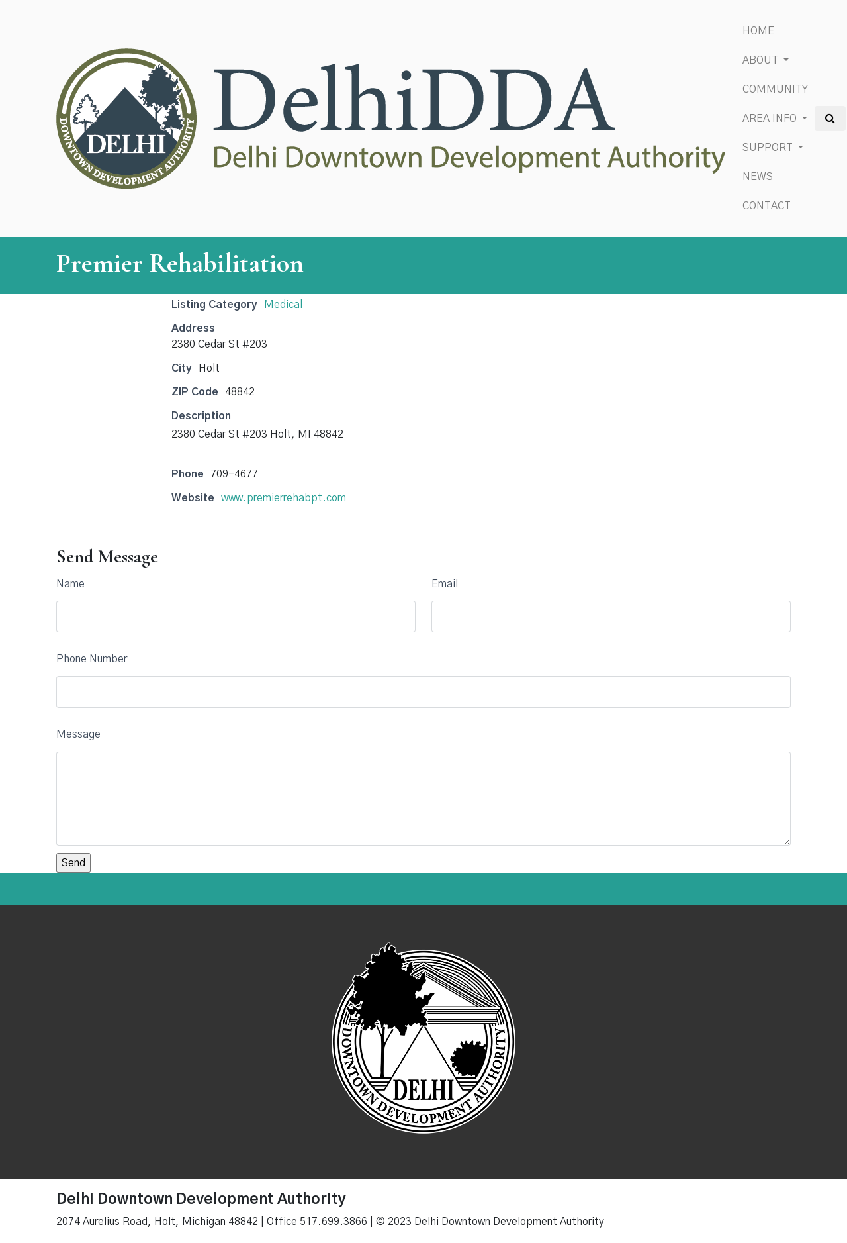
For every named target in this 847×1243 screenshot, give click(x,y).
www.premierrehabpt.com (283, 498)
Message (78, 734)
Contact (766, 206)
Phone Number (91, 659)
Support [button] (768, 147)
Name (70, 584)
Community (775, 89)
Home (758, 31)
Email (444, 584)
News (757, 177)
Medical (283, 304)
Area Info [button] (770, 118)
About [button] (761, 60)
